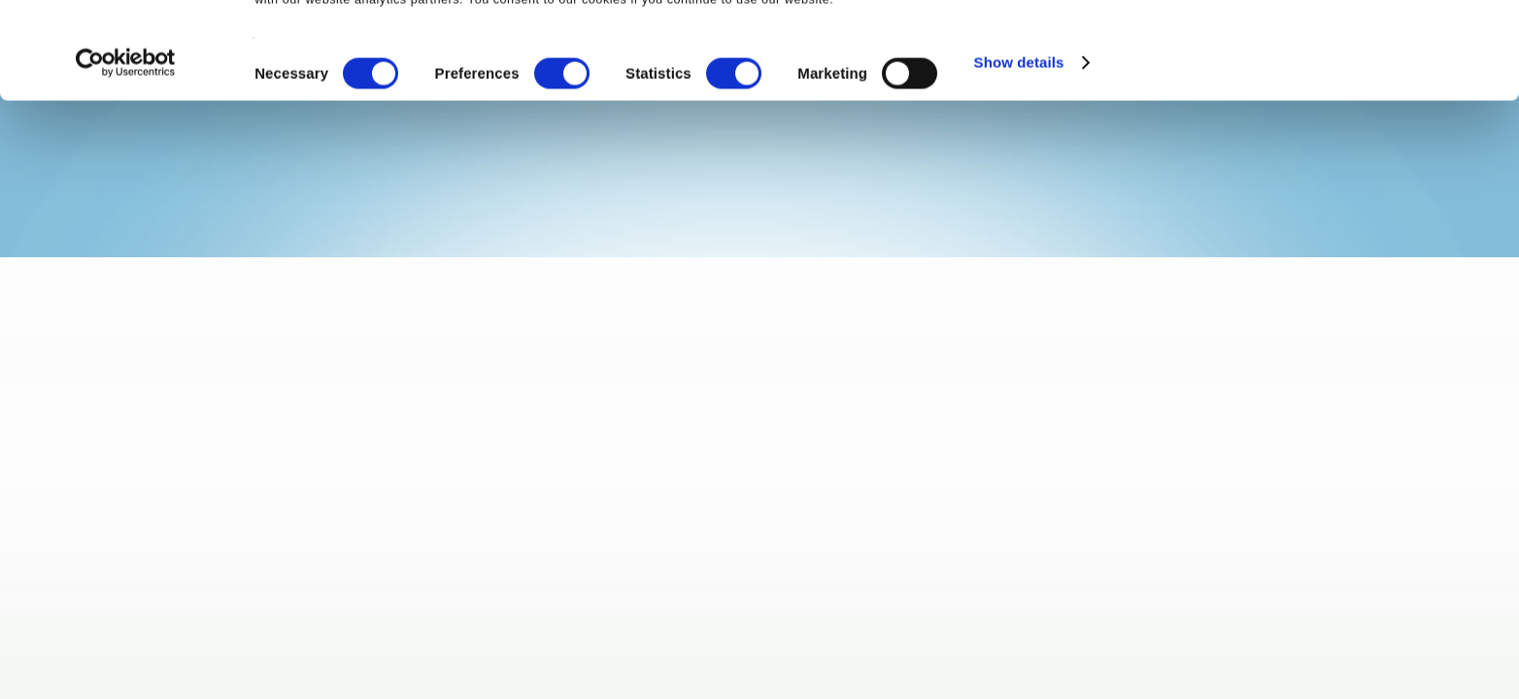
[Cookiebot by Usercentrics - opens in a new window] (126, 159)
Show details (1019, 158)
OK (1357, 48)
